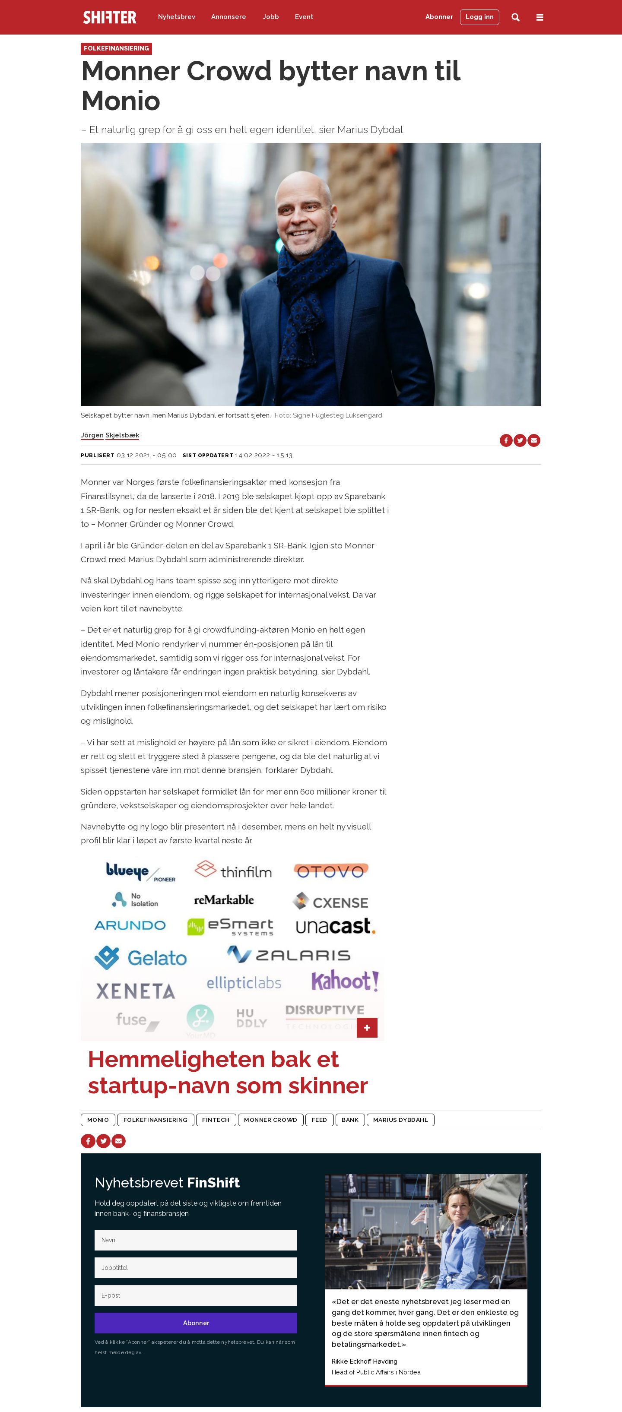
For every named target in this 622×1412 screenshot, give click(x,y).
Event (304, 17)
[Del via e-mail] (533, 440)
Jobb (271, 17)
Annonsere (228, 17)
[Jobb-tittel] (196, 1267)
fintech (216, 1119)
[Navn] (196, 1240)
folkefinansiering (156, 1119)
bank (350, 1119)
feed (319, 1119)
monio (98, 1119)
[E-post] (196, 1295)
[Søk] (515, 17)
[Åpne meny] (540, 17)
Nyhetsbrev (176, 17)
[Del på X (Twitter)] (520, 440)
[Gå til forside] (109, 17)
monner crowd (271, 1119)
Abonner (439, 17)
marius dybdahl (400, 1119)
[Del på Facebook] (506, 440)
